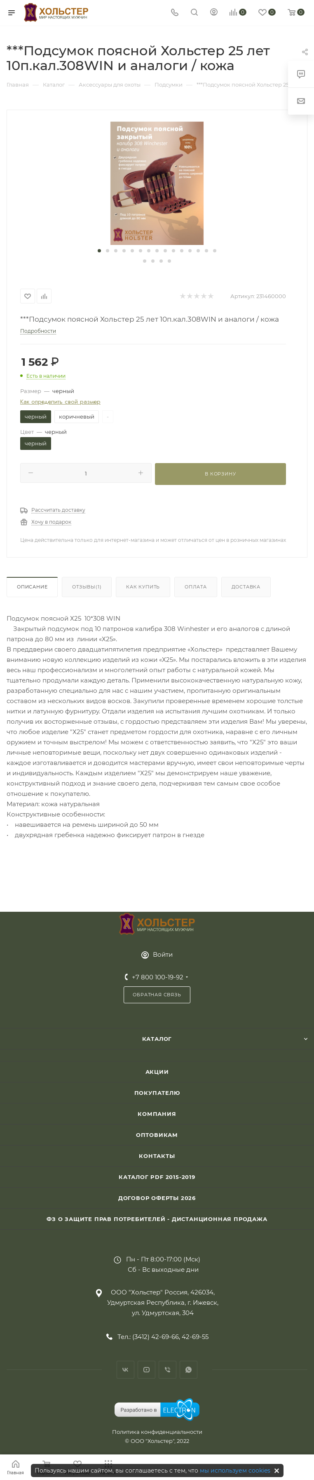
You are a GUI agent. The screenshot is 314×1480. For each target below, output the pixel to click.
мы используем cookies (235, 1470)
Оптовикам (157, 1135)
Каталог (157, 1038)
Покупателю (157, 1092)
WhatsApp (188, 1370)
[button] (99, 251)
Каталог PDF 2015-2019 (157, 1177)
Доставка (246, 587)
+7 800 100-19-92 (157, 977)
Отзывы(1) (86, 587)
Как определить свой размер (60, 401)
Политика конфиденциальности (157, 1431)
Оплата (196, 587)
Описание (32, 587)
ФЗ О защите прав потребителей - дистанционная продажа (157, 1219)
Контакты (157, 1156)
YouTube (146, 1370)
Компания (157, 1114)
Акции (157, 1071)
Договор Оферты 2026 (157, 1198)
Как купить (143, 587)
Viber (167, 1370)
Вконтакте (125, 1370)
